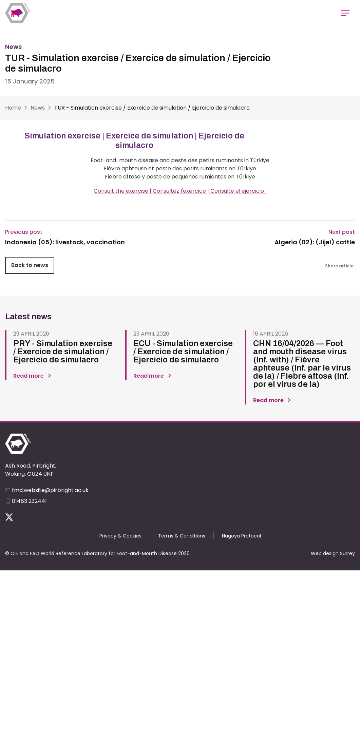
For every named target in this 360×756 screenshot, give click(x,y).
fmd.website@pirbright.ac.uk (50, 490)
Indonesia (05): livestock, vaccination (65, 242)
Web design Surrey (333, 553)
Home (13, 108)
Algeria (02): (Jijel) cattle (314, 242)
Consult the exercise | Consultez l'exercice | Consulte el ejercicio (180, 191)
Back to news (29, 265)
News (38, 108)
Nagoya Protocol (241, 535)
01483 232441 (29, 501)
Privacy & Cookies (120, 535)
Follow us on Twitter (9, 517)
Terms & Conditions (181, 535)
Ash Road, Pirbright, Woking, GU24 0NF (30, 470)
